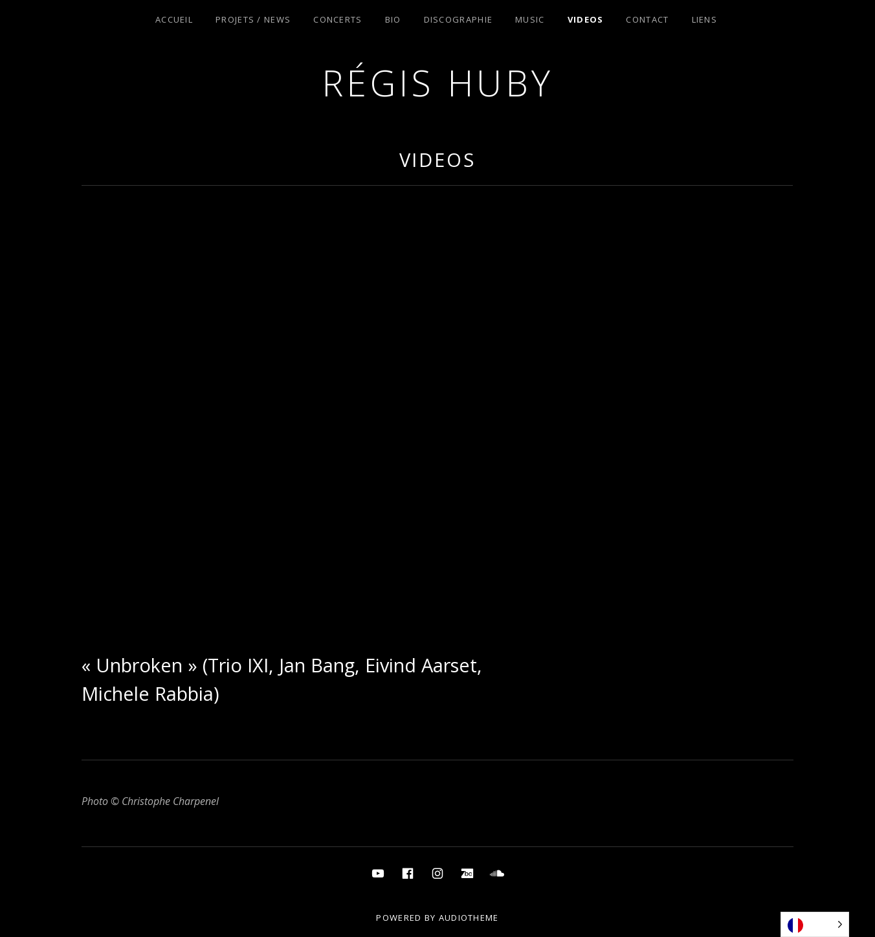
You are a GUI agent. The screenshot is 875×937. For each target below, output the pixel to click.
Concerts (337, 19)
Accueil (174, 19)
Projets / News (253, 19)
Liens (705, 19)
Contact (647, 19)
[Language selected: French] (815, 924)
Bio (393, 19)
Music (530, 19)
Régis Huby (438, 82)
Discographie (458, 19)
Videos (586, 19)
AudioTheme (469, 917)
